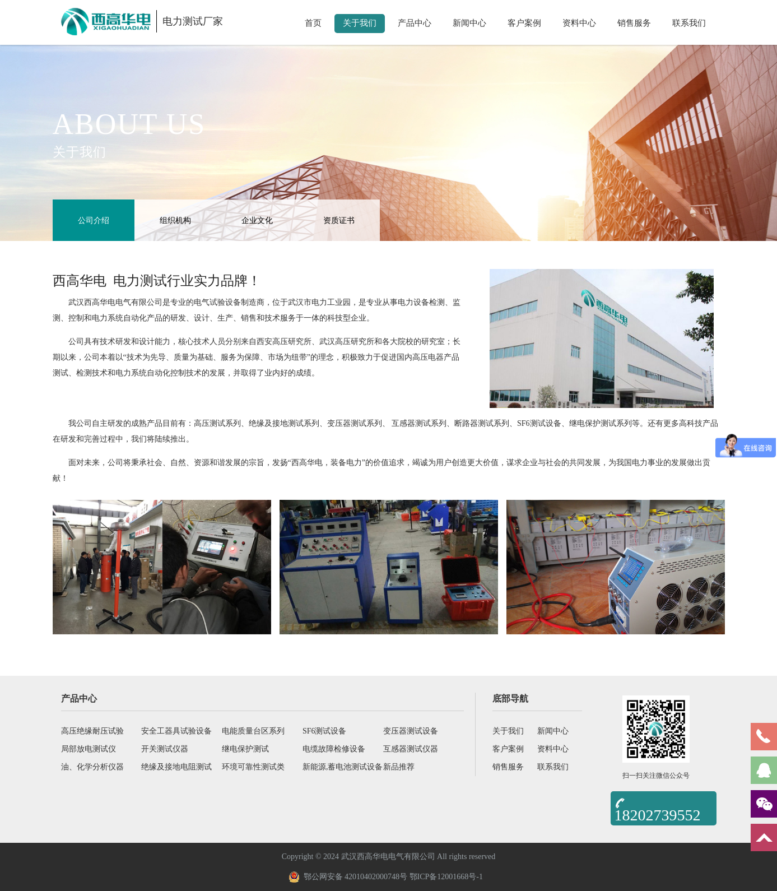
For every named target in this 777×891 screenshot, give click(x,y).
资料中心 (579, 22)
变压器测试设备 (410, 731)
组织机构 (175, 220)
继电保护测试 (245, 749)
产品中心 (414, 22)
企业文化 (257, 220)
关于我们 (359, 22)
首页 (313, 22)
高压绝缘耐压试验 (92, 731)
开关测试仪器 (164, 749)
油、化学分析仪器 (92, 767)
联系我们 (689, 22)
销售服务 (634, 22)
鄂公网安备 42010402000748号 (348, 877)
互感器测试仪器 (410, 749)
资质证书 (339, 220)
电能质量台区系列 (253, 731)
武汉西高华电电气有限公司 (115, 302)
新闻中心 (469, 22)
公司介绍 (93, 220)
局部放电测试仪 (88, 749)
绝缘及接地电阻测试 (176, 767)
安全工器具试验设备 (176, 731)
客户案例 (524, 22)
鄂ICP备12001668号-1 (446, 877)
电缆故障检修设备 (334, 749)
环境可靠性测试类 (253, 767)
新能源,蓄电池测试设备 (343, 767)
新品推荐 (399, 767)
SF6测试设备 (325, 731)
